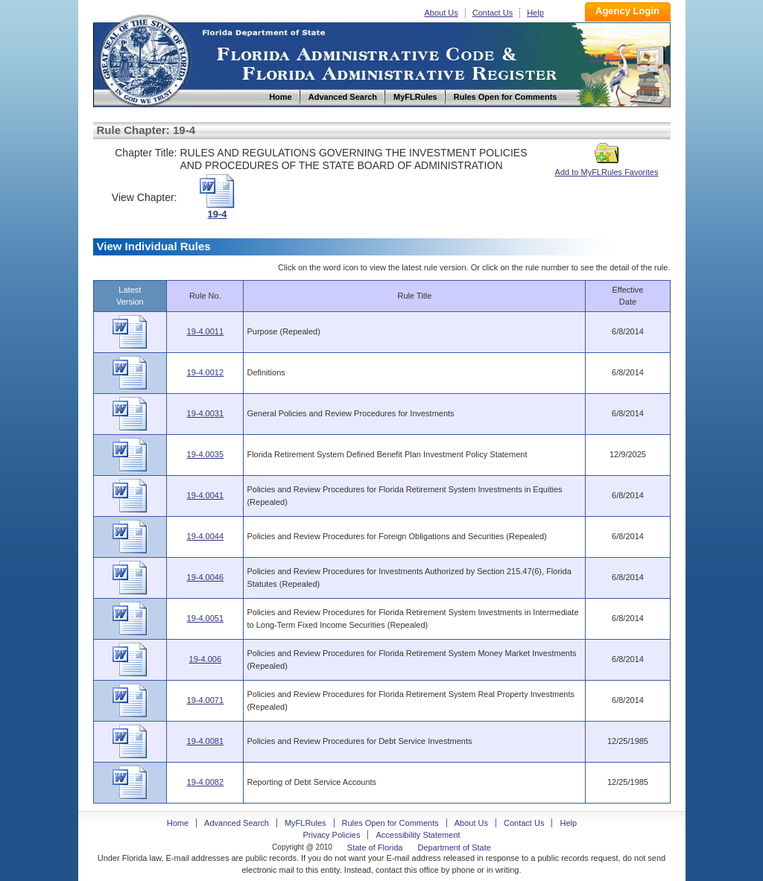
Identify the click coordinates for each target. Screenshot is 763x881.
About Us (441, 12)
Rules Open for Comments (390, 822)
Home (144, 58)
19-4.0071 (205, 700)
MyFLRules (305, 822)
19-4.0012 (205, 372)
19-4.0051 (205, 618)
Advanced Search (236, 822)
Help (535, 12)
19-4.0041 (205, 495)
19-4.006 (205, 659)
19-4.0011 (205, 331)
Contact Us (492, 12)
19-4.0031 (205, 413)
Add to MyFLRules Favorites (607, 167)
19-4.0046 (205, 577)
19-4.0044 (205, 536)
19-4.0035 (205, 454)
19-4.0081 (205, 741)
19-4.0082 (205, 781)
